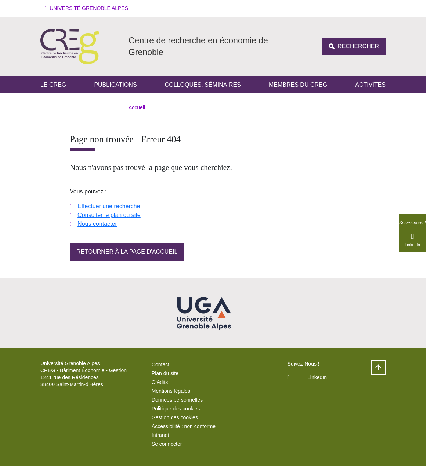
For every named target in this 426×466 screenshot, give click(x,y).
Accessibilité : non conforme (184, 426)
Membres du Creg (298, 85)
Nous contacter (97, 224)
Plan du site (165, 373)
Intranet (160, 435)
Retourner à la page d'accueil (126, 252)
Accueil (137, 107)
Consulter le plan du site (109, 215)
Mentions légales (171, 391)
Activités (370, 85)
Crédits (160, 382)
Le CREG (53, 85)
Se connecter (167, 444)
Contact (160, 364)
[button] (87, 8)
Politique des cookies (176, 409)
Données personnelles (177, 400)
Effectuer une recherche (108, 206)
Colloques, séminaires (203, 85)
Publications (115, 85)
